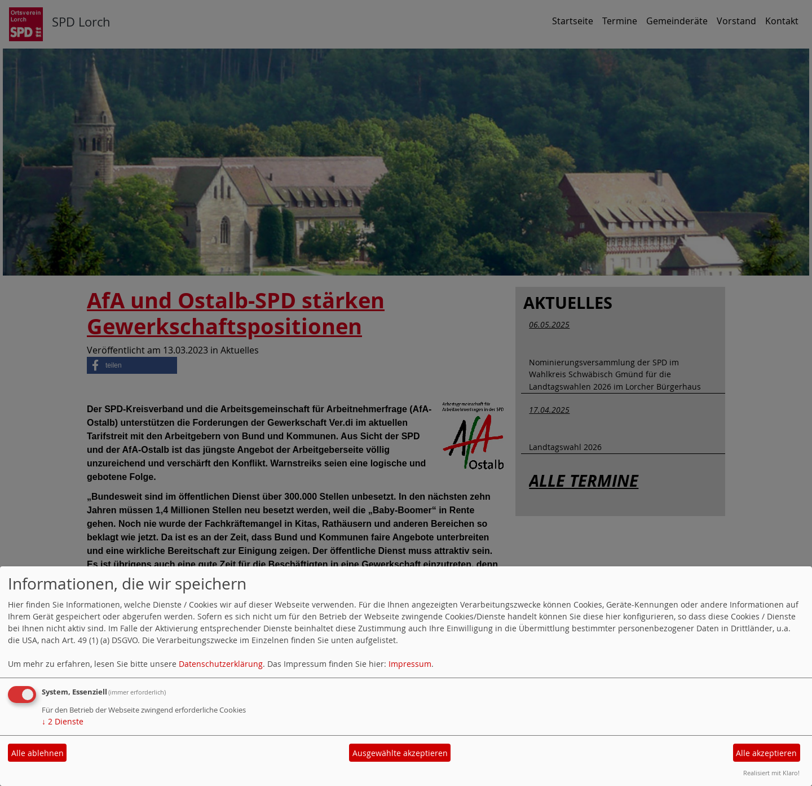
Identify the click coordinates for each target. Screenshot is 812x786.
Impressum (410, 663)
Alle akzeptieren (766, 753)
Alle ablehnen (37, 753)
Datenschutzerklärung (221, 663)
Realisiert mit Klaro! (771, 772)
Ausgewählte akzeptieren (400, 753)
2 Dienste (62, 721)
